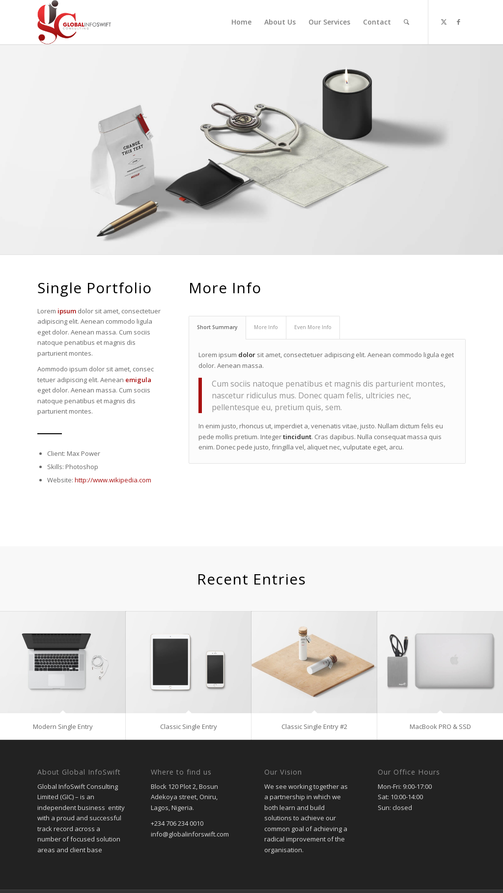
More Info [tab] (266, 327)
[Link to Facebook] (458, 21)
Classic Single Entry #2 (314, 726)
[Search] (406, 22)
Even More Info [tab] (313, 327)
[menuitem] (241, 22)
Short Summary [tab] (217, 327)
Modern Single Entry (63, 726)
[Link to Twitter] (443, 21)
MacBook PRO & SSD (440, 726)
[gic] (74, 22)
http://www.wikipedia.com (113, 479)
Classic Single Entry (188, 726)
